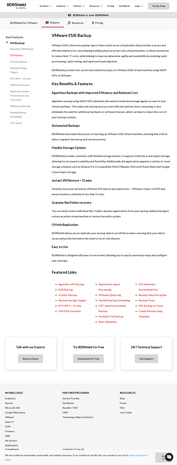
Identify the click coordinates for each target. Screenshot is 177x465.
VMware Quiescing (20, 106)
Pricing (97, 22)
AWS (7, 435)
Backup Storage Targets (72, 300)
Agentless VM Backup (21, 48)
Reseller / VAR (70, 407)
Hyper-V (9, 421)
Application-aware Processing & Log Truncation (19, 95)
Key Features (14, 37)
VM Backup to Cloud (151, 305)
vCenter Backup (18, 61)
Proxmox (9, 431)
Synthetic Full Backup (111, 316)
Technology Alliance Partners (77, 417)
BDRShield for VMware (23, 22)
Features (53, 22)
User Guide (126, 412)
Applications (11, 445)
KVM (7, 426)
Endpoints (10, 398)
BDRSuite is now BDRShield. (88, 15)
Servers (9, 403)
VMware (9, 417)
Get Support (146, 358)
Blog (122, 398)
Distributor (68, 403)
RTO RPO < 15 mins (20, 78)
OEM (65, 412)
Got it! (164, 457)
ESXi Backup (16, 55)
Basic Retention (108, 321)
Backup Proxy (147, 300)
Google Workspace (15, 412)
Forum (123, 403)
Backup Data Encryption (153, 294)
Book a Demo (30, 358)
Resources (76, 22)
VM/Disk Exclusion (20, 85)
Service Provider (71, 398)
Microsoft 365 (12, 407)
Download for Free (88, 358)
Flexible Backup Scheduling (114, 300)
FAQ (122, 407)
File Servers (11, 440)
